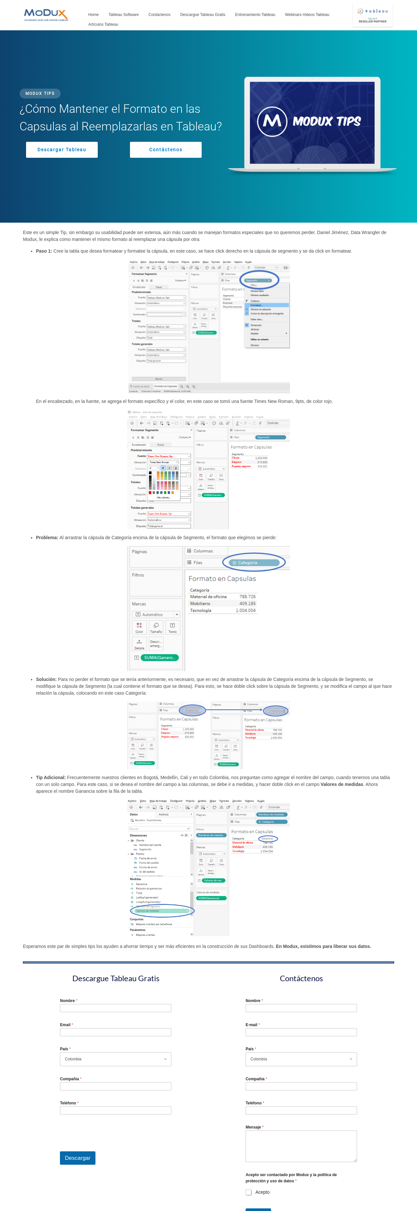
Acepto (262, 1192)
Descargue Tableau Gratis (202, 14)
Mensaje (255, 1127)
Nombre (68, 1000)
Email (66, 1025)
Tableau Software (123, 14)
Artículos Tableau (103, 24)
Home (93, 14)
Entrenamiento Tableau (255, 14)
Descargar (77, 1158)
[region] (208, 126)
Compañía (70, 1079)
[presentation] (109, 1147)
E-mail (253, 1025)
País (65, 1049)
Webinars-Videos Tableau (307, 14)
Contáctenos (159, 14)
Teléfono (69, 1103)
